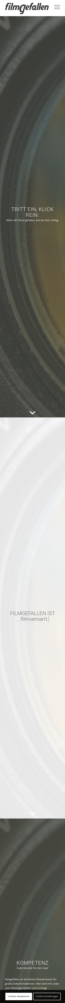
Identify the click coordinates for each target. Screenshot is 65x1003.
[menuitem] (55, 7)
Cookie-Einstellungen (47, 996)
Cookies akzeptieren (18, 996)
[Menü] (55, 7)
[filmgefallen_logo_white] (27, 8)
